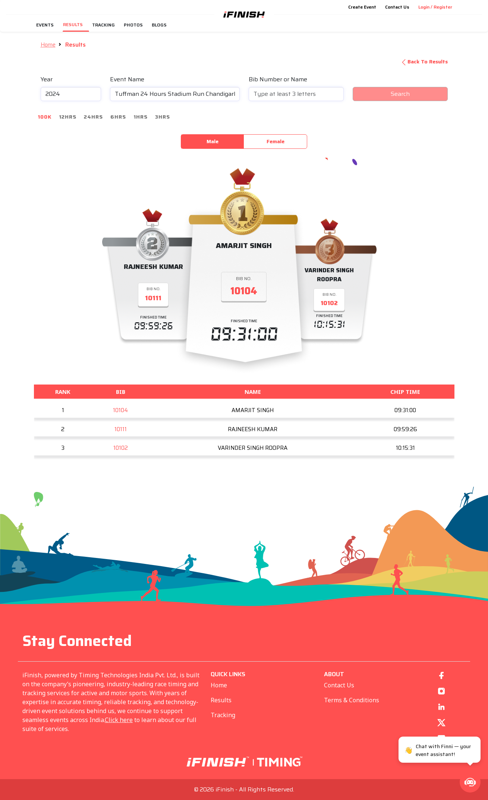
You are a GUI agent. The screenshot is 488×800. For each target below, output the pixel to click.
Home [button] (48, 44)
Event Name (127, 79)
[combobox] (175, 94)
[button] (470, 782)
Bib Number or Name (278, 79)
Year (47, 79)
